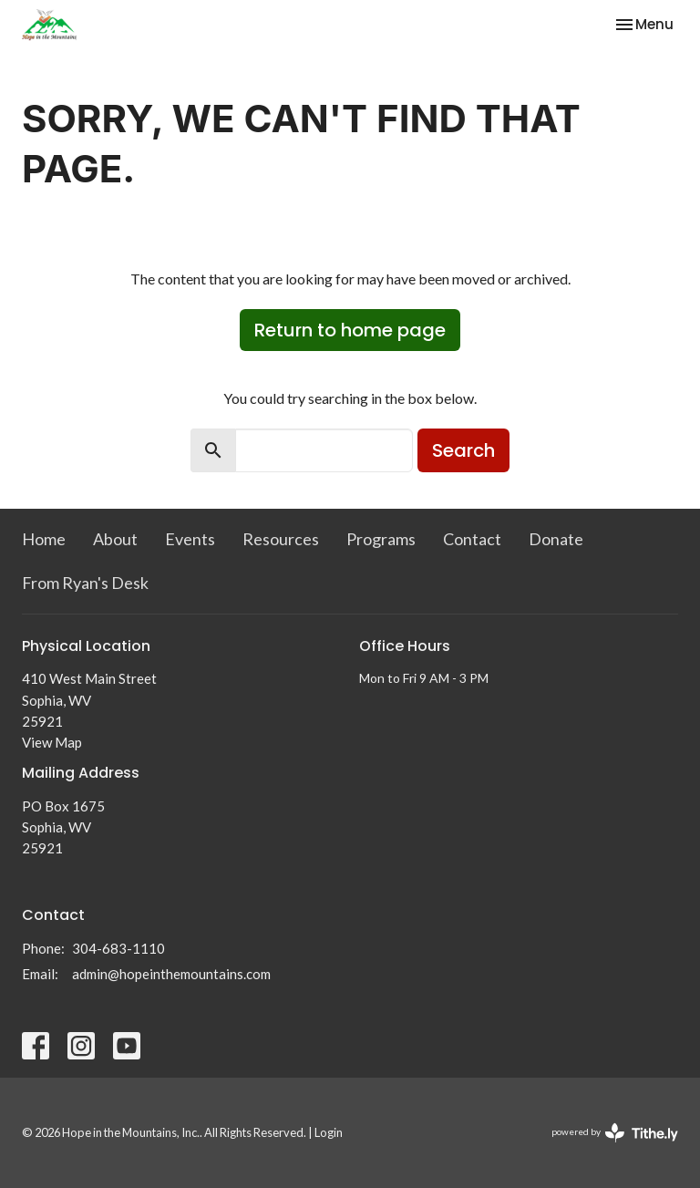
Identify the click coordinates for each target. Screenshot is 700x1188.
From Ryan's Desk (85, 583)
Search (463, 450)
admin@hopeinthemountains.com (171, 974)
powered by (614, 1133)
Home (44, 539)
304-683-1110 (118, 948)
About (115, 539)
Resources (280, 539)
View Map (52, 742)
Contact (472, 539)
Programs (381, 539)
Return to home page (350, 330)
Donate (556, 539)
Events (190, 539)
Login (328, 1132)
